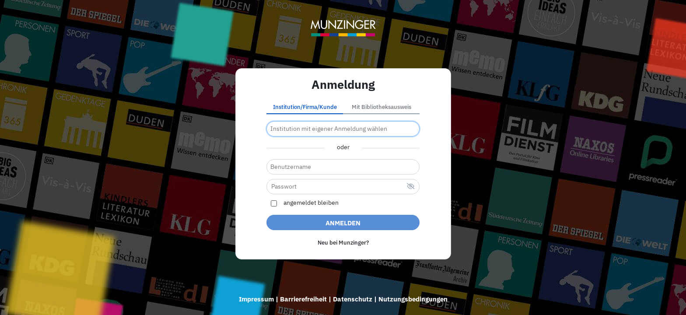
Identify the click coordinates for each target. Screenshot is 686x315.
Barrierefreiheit (303, 299)
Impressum (256, 299)
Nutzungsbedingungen (413, 299)
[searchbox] (343, 128)
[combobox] (343, 128)
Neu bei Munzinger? (343, 242)
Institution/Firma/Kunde (305, 107)
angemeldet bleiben (311, 203)
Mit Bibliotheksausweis (381, 107)
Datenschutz (352, 299)
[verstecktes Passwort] (411, 187)
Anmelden (343, 223)
